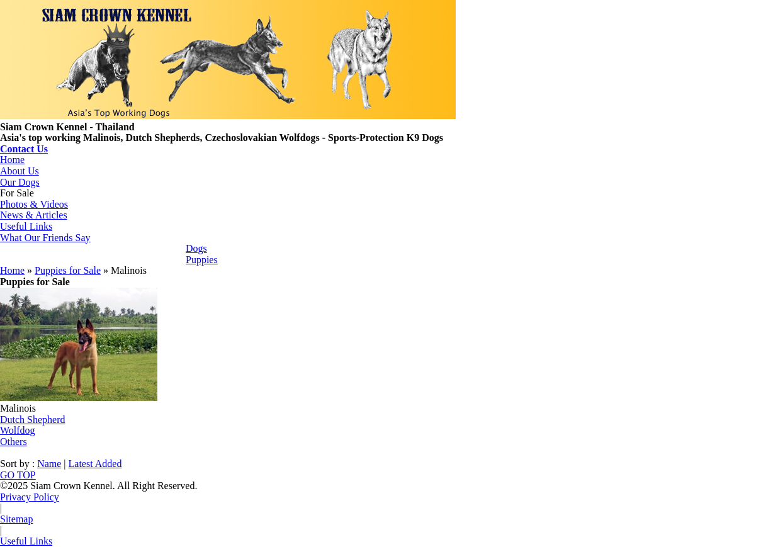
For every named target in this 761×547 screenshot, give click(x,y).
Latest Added (95, 463)
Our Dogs (20, 182)
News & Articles (33, 215)
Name (49, 463)
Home (12, 159)
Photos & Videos (34, 204)
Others (13, 441)
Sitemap (16, 519)
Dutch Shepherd (32, 419)
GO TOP (18, 475)
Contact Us (24, 149)
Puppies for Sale (68, 270)
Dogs (196, 248)
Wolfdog (17, 430)
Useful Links (26, 226)
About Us (19, 171)
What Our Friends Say (45, 237)
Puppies (202, 259)
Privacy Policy (29, 497)
